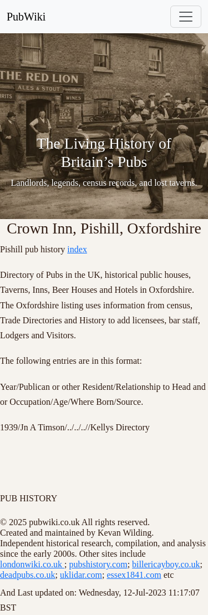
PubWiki (26, 17)
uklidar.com (81, 575)
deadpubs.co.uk (27, 575)
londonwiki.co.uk (32, 564)
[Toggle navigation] (185, 17)
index (77, 249)
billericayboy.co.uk (166, 564)
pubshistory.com (98, 564)
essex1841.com (133, 575)
